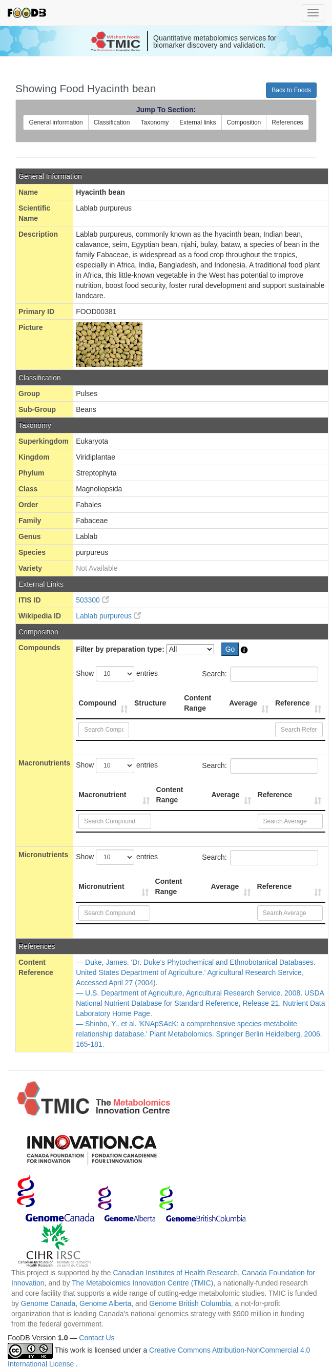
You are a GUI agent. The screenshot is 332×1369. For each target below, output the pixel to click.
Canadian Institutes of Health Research (175, 1273)
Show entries (117, 673)
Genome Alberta (105, 1303)
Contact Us (96, 1338)
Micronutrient (101, 886)
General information (55, 122)
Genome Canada (48, 1303)
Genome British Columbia (190, 1303)
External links (197, 122)
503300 (92, 600)
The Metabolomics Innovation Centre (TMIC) (142, 1283)
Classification (112, 122)
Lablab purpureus (108, 616)
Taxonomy (154, 122)
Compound (97, 703)
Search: (260, 674)
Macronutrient (102, 795)
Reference (292, 703)
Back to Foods (291, 90)
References (287, 122)
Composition (244, 122)
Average (243, 703)
